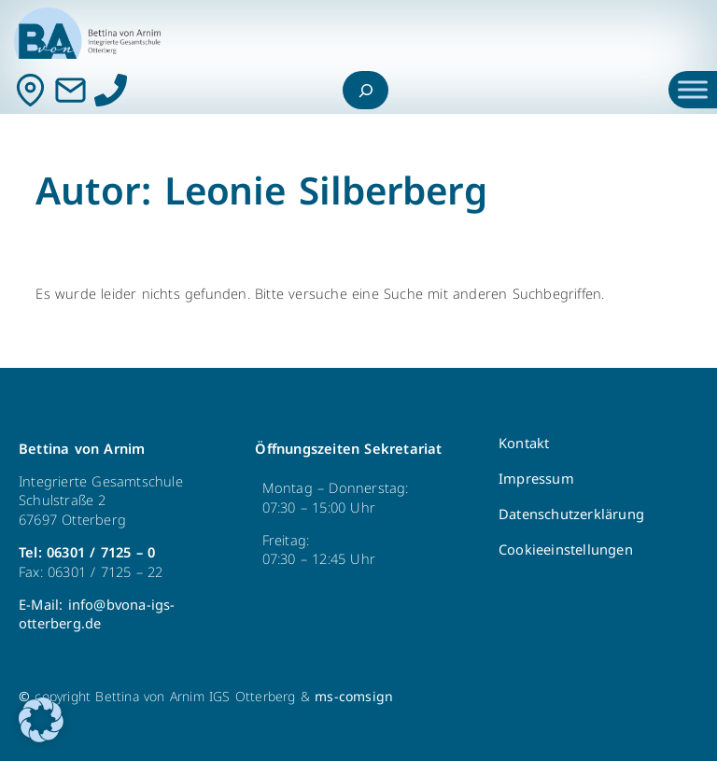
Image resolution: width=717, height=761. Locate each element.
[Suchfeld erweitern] (366, 90)
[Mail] (70, 90)
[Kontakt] (30, 90)
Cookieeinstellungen (566, 550)
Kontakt (524, 443)
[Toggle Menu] (693, 90)
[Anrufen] (110, 90)
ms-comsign (354, 697)
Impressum (536, 479)
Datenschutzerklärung (571, 514)
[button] (41, 720)
